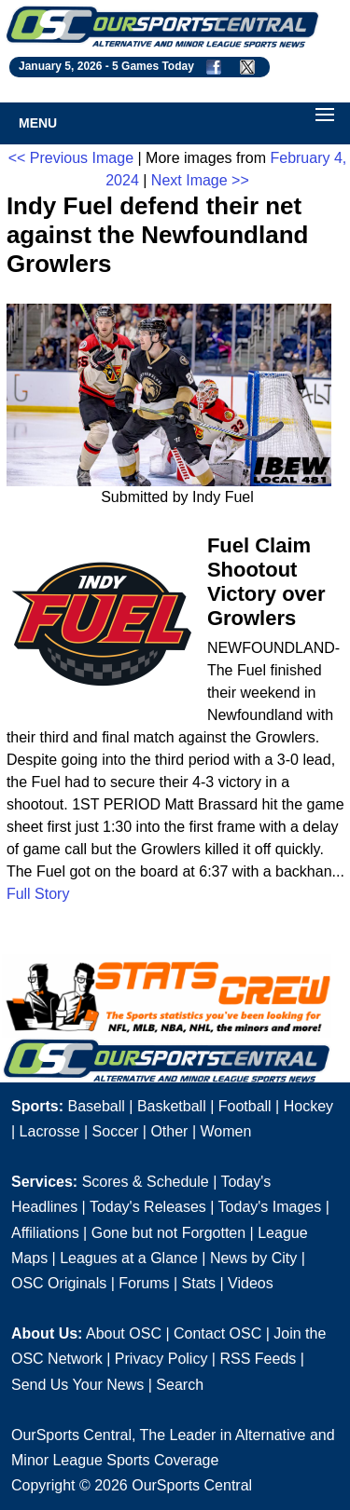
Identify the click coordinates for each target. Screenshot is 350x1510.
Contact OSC (217, 1333)
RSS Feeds (257, 1359)
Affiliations (45, 1233)
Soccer (115, 1131)
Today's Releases (148, 1207)
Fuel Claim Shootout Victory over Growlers (266, 582)
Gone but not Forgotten (168, 1233)
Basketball (171, 1106)
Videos (250, 1283)
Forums (144, 1283)
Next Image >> (200, 180)
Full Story (38, 894)
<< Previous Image (70, 158)
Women (225, 1131)
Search (179, 1385)
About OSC (123, 1333)
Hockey (308, 1106)
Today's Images (270, 1207)
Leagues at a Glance (129, 1258)
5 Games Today (153, 66)
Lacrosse (50, 1131)
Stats (199, 1283)
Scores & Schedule (145, 1182)
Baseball (95, 1106)
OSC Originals (58, 1283)
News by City (253, 1258)
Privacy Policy (161, 1359)
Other (169, 1131)
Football (245, 1106)
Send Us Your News (77, 1385)
